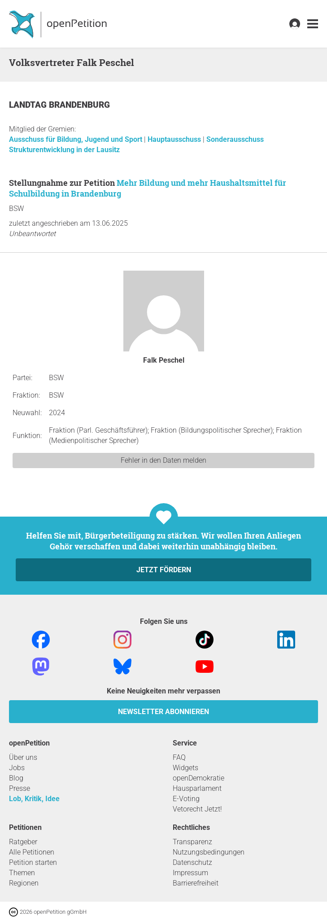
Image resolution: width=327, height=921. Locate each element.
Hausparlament (197, 788)
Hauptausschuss (175, 139)
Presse (19, 788)
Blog (16, 778)
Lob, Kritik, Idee (34, 798)
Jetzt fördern (163, 570)
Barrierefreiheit (195, 883)
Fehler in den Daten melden (163, 460)
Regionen (24, 883)
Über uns (23, 757)
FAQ (179, 757)
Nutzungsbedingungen (208, 852)
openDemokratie (198, 778)
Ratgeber (23, 842)
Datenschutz (192, 862)
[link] (312, 24)
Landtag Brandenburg (59, 105)
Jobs (17, 767)
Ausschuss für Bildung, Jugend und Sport (76, 139)
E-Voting (186, 798)
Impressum (190, 872)
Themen (22, 872)
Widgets (185, 767)
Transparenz (192, 842)
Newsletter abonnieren (163, 711)
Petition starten (33, 862)
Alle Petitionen (31, 852)
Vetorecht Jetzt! (197, 809)
